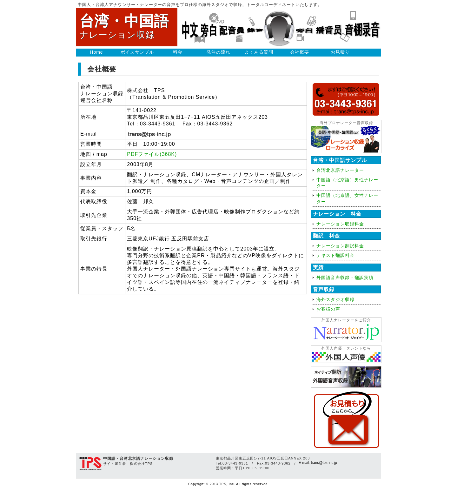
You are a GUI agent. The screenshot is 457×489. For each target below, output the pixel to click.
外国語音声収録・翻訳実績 (345, 277)
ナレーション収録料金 (340, 223)
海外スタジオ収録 (335, 299)
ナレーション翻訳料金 (340, 245)
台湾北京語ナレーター (340, 170)
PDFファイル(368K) (152, 154)
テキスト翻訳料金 (335, 255)
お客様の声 (328, 308)
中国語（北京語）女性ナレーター (347, 198)
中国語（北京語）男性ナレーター (347, 183)
